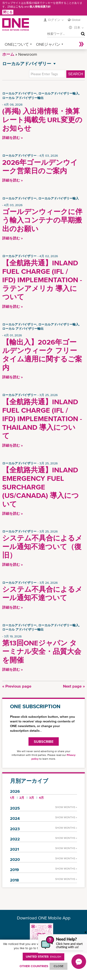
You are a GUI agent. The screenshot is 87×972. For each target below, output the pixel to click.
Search (75, 74)
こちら (20, 6)
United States (43, 956)
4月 (41, 797)
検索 (82, 34)
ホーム (8, 54)
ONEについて (17, 44)
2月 (21, 797)
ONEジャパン (48, 44)
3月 (31, 797)
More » (81, 44)
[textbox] (47, 74)
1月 (12, 797)
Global (76, 20)
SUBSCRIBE (43, 741)
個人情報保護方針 (40, 6)
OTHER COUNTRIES (34, 966)
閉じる (7, 12)
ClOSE (58, 966)
